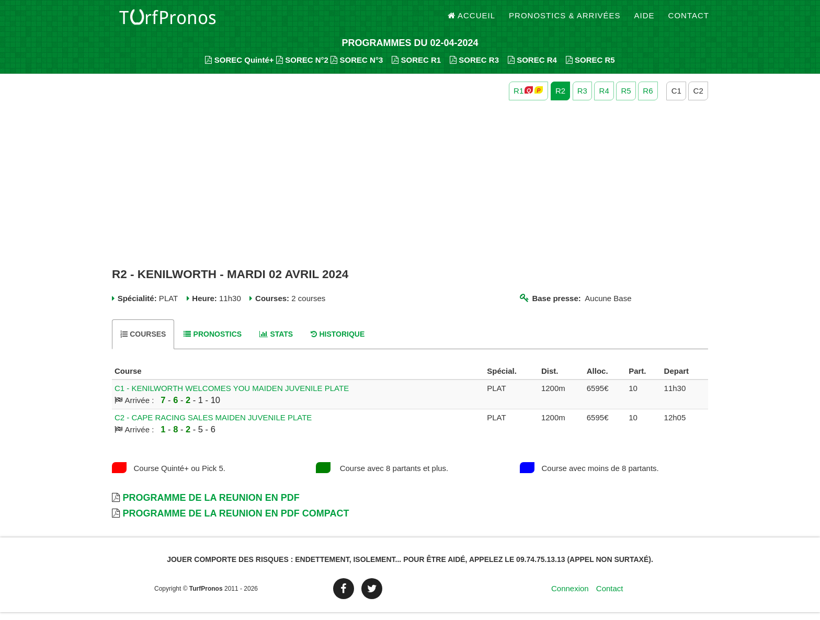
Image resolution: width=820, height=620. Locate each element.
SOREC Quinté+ (239, 68)
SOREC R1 (416, 68)
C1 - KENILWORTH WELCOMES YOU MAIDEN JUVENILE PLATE (232, 396)
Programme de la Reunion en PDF (210, 506)
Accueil (472, 20)
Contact (688, 20)
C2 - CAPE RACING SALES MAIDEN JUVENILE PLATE (213, 425)
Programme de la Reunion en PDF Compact (235, 521)
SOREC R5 (590, 68)
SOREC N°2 (302, 68)
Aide (644, 20)
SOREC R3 (474, 68)
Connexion (570, 596)
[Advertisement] (410, 192)
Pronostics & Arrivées (565, 20)
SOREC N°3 (357, 68)
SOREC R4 (532, 68)
